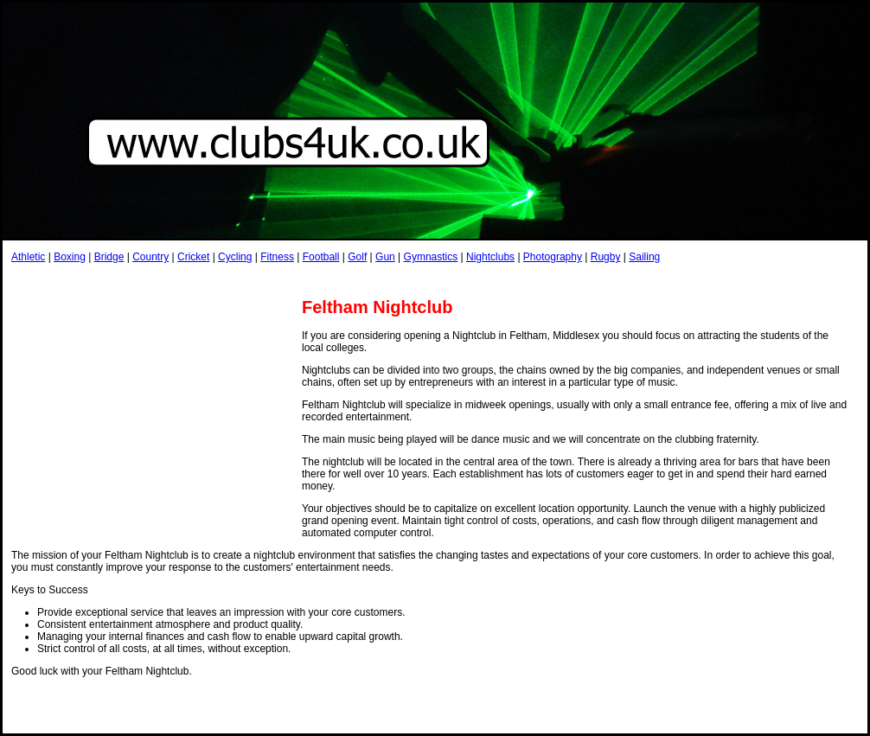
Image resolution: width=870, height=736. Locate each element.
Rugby (606, 257)
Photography (552, 257)
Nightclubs (490, 257)
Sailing (644, 257)
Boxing (70, 257)
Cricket (193, 257)
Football (321, 257)
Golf (357, 257)
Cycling (235, 257)
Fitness (277, 257)
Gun (385, 257)
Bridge (109, 257)
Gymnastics (431, 257)
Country (150, 257)
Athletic (28, 257)
